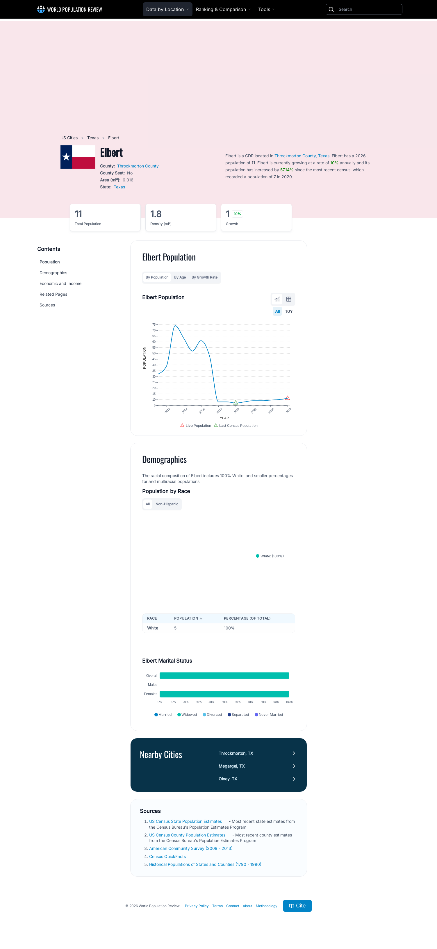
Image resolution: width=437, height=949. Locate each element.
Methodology (266, 906)
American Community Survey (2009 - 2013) (191, 848)
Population (50, 261)
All (277, 311)
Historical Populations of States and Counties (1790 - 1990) (206, 864)
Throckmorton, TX (236, 753)
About (247, 906)
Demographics (53, 272)
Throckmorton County (138, 165)
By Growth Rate (204, 277)
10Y (289, 311)
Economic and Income (60, 283)
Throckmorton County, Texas (301, 155)
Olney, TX (228, 778)
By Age (180, 277)
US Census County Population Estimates (187, 834)
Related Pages (53, 294)
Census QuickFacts (168, 856)
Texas (93, 137)
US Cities (69, 137)
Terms (217, 906)
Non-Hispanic (167, 504)
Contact (232, 906)
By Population (157, 277)
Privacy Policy (197, 906)
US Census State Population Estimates (186, 821)
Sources (47, 304)
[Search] (369, 9)
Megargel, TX (232, 766)
